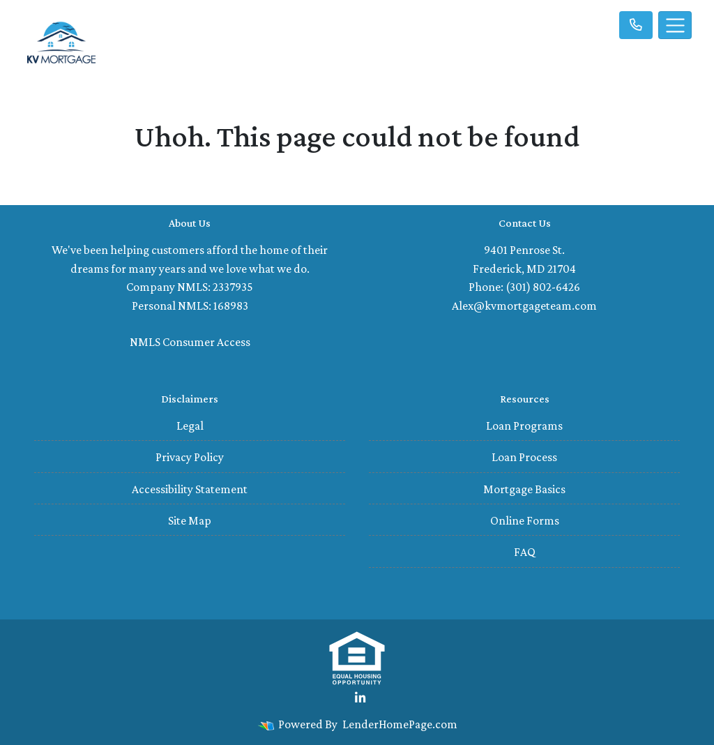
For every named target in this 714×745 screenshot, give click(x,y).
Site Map (189, 520)
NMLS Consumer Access (190, 342)
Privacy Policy (189, 457)
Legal (190, 425)
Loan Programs (524, 425)
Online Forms (524, 520)
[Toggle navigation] (675, 25)
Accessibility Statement (190, 489)
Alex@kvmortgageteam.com (524, 306)
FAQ (525, 552)
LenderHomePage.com (399, 724)
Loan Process (524, 457)
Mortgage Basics (524, 489)
